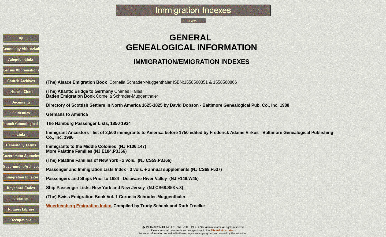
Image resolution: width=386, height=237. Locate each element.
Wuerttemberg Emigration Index (78, 206)
